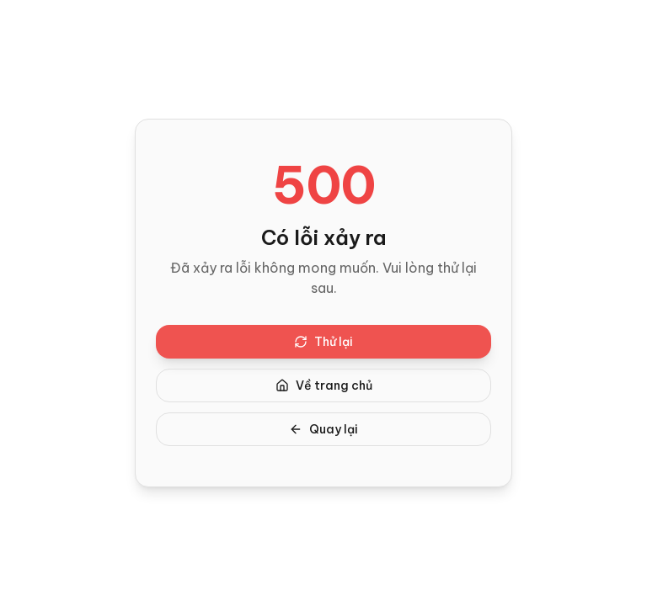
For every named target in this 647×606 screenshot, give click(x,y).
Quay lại (323, 429)
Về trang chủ (323, 385)
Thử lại (323, 341)
